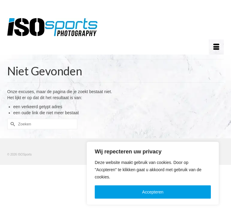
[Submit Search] (11, 124)
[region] (153, 173)
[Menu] (216, 47)
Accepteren (153, 192)
